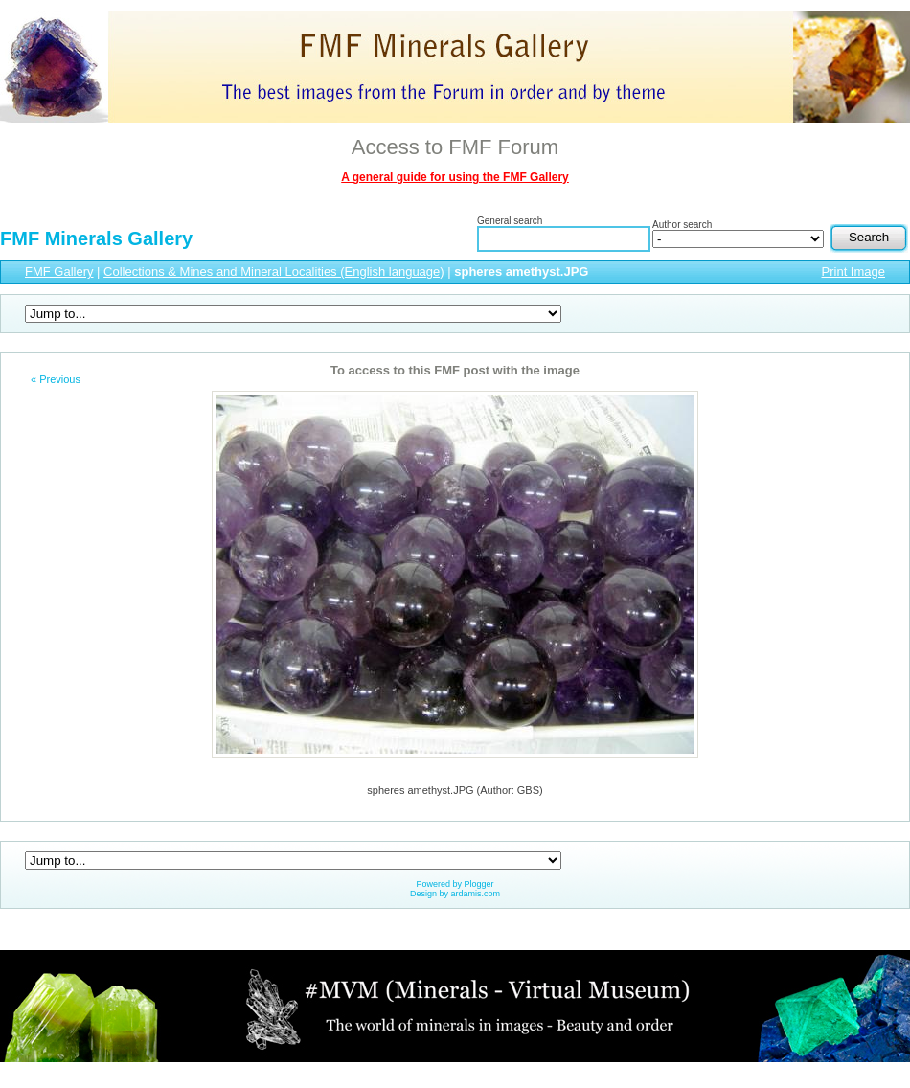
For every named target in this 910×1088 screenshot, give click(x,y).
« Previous (55, 379)
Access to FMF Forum (455, 147)
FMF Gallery (59, 271)
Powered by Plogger (454, 884)
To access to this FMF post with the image (455, 370)
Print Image (853, 271)
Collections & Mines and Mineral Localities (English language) (273, 271)
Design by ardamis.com (455, 893)
